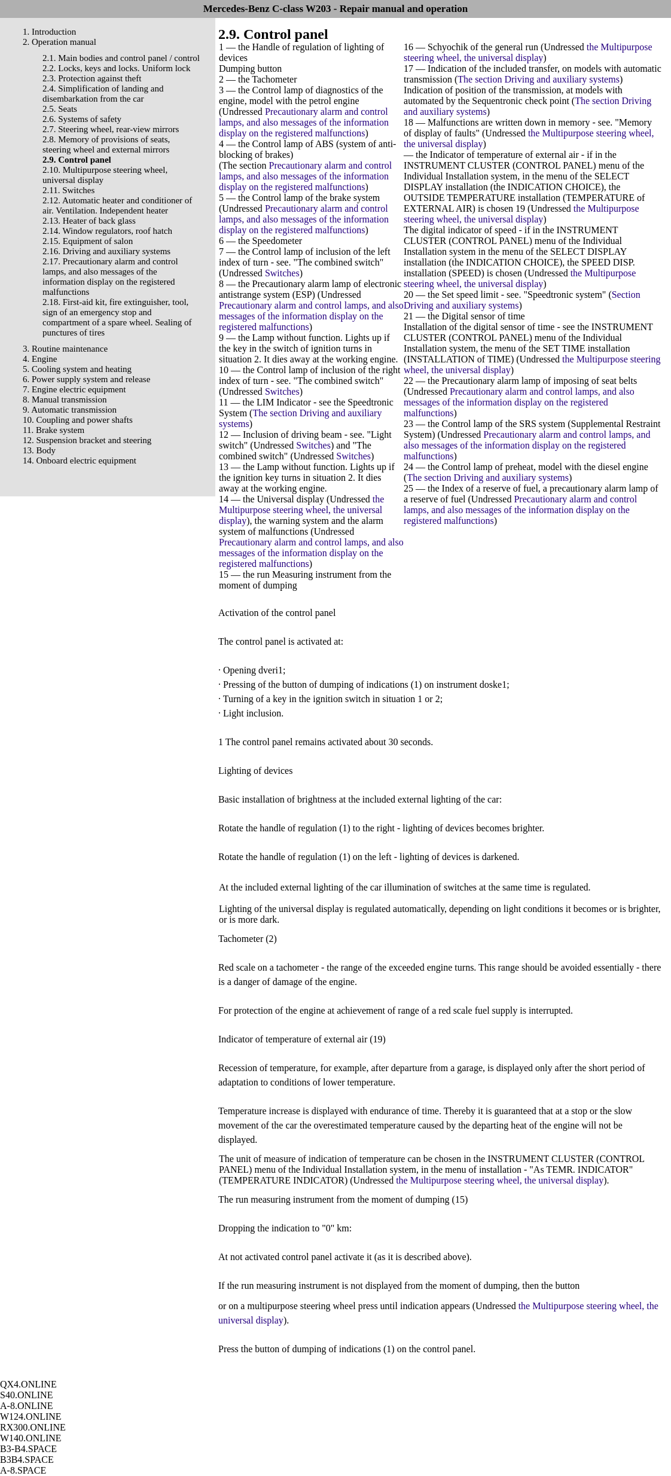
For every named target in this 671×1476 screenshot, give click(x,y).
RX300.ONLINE (33, 1427)
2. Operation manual (59, 42)
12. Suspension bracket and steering (87, 440)
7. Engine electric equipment (74, 389)
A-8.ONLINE (26, 1406)
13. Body (39, 450)
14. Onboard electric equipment (79, 460)
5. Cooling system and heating (77, 369)
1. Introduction (49, 31)
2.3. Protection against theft (91, 78)
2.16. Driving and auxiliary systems (106, 251)
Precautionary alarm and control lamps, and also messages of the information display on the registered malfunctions (304, 122)
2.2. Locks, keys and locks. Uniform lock (116, 68)
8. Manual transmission (64, 399)
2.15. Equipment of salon (87, 241)
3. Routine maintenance (65, 348)
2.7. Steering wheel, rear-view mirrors (110, 129)
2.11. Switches (68, 190)
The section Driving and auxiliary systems (539, 79)
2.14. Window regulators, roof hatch (107, 231)
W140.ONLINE (31, 1438)
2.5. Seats (59, 109)
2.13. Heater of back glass (89, 220)
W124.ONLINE (31, 1416)
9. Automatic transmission (70, 409)
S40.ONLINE (26, 1395)
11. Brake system (53, 430)
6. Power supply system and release (86, 379)
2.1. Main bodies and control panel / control (121, 58)
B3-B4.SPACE (28, 1449)
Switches (282, 273)
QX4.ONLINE (28, 1384)
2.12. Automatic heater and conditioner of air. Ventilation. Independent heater (117, 205)
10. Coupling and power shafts (78, 420)
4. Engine (40, 359)
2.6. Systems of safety (81, 119)
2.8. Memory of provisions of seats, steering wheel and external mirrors (106, 144)
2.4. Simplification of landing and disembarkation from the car (102, 93)
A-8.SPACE (23, 1470)
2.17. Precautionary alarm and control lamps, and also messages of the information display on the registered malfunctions (110, 277)
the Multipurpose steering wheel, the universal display (301, 510)
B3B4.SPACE (27, 1459)
